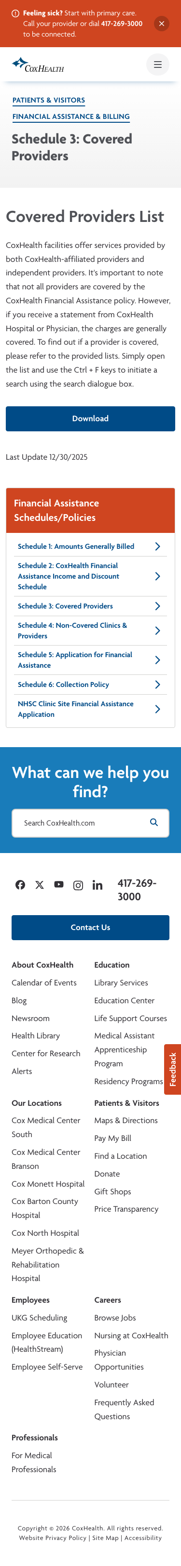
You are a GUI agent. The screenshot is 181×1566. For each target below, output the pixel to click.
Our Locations (37, 1103)
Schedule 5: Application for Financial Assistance (90, 660)
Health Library (36, 1036)
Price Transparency (127, 1209)
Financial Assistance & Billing (71, 116)
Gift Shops (113, 1192)
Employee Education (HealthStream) (47, 1343)
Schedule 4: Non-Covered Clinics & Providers (90, 630)
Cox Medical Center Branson (46, 1159)
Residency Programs (129, 1081)
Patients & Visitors (49, 99)
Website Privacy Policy (53, 1538)
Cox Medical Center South (46, 1127)
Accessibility (143, 1538)
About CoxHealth (42, 965)
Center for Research (46, 1053)
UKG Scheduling (39, 1318)
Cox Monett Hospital (48, 1184)
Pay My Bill (113, 1138)
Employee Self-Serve (47, 1367)
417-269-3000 (122, 23)
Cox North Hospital (45, 1233)
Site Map (105, 1538)
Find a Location (121, 1156)
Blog (19, 1001)
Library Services (121, 983)
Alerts (22, 1071)
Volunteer (112, 1385)
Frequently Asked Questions (124, 1410)
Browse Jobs (115, 1318)
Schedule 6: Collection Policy (90, 684)
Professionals (35, 1438)
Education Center (125, 1001)
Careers (108, 1300)
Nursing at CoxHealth (131, 1336)
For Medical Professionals (34, 1462)
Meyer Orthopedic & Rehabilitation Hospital (48, 1265)
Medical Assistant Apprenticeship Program (125, 1050)
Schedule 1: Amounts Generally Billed (90, 546)
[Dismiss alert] (161, 23)
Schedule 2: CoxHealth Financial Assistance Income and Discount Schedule (90, 576)
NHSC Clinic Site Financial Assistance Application (90, 709)
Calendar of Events (44, 983)
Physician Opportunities (119, 1360)
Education (112, 965)
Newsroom (31, 1018)
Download (90, 419)
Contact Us (91, 927)
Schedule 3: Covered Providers (90, 606)
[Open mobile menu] (158, 64)
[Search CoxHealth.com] (90, 823)
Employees (31, 1300)
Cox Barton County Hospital (45, 1208)
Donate (107, 1174)
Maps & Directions (126, 1120)
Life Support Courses (131, 1018)
